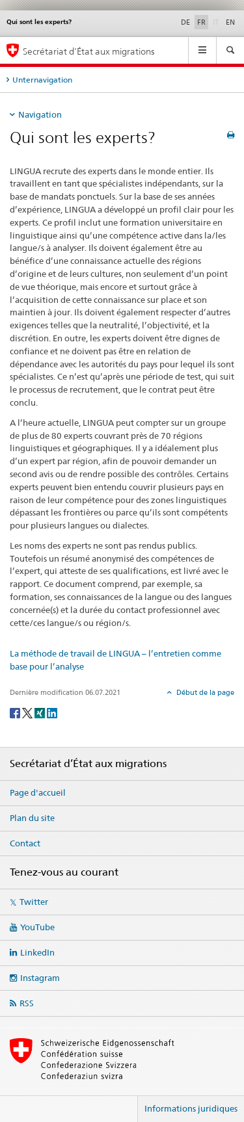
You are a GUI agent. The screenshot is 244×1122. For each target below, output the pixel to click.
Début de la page (204, 692)
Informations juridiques (190, 1108)
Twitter (34, 901)
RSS (27, 1003)
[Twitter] (28, 712)
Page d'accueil (38, 792)
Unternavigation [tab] (42, 80)
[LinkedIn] (52, 712)
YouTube (37, 927)
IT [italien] (217, 21)
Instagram (40, 977)
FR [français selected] (201, 22)
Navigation (40, 114)
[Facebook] (16, 712)
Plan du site (32, 818)
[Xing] (40, 712)
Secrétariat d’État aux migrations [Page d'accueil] (89, 51)
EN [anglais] (230, 22)
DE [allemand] (185, 22)
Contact (25, 843)
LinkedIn (37, 952)
